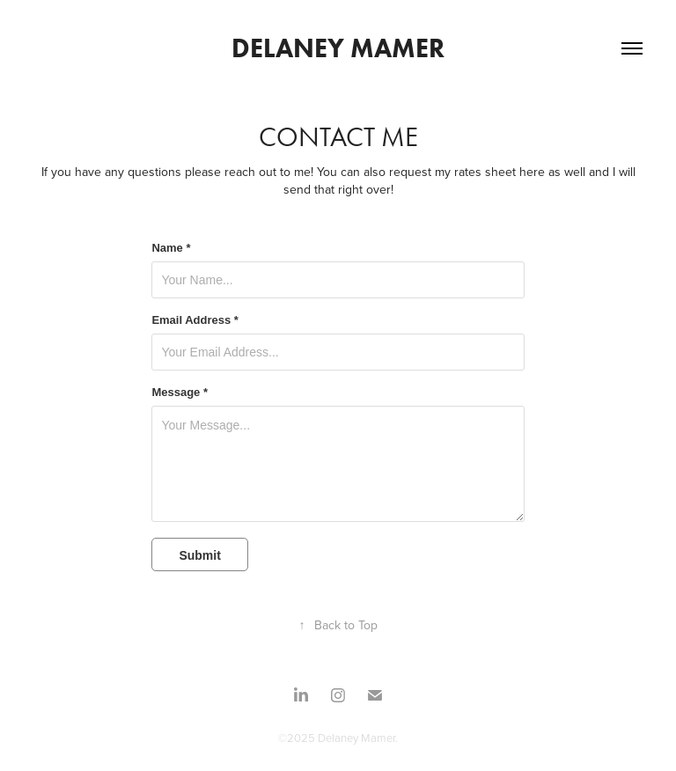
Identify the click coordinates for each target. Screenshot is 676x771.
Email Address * (195, 320)
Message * (179, 392)
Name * (170, 248)
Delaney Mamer (338, 48)
